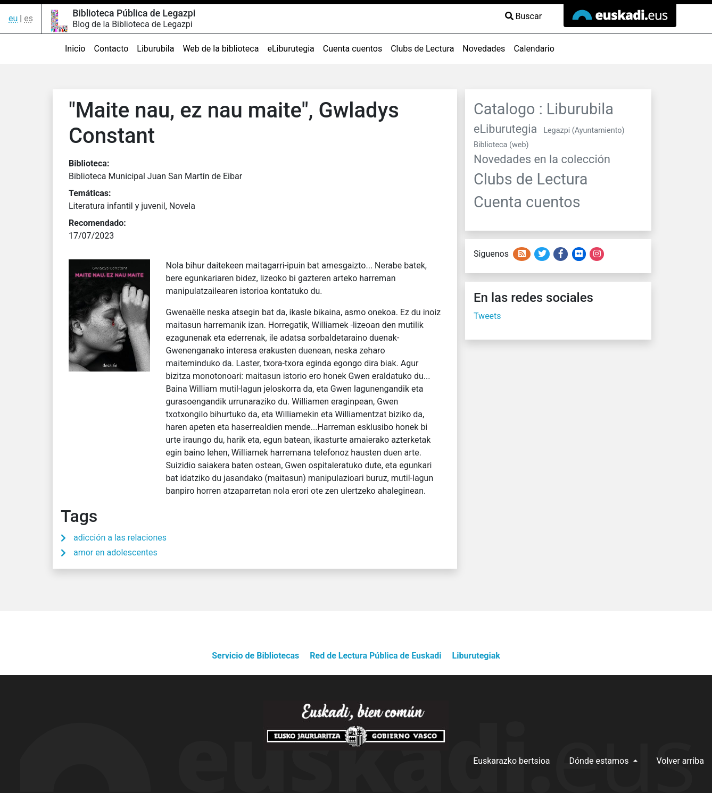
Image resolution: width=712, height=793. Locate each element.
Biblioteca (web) (501, 144)
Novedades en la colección (542, 159)
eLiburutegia (290, 49)
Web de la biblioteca (221, 49)
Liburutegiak (476, 656)
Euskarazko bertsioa (511, 761)
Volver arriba (681, 761)
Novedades (483, 49)
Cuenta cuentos (352, 49)
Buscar (523, 16)
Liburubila (155, 49)
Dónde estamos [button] (600, 761)
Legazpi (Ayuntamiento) (583, 130)
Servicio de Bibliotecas (255, 656)
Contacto (111, 49)
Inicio (75, 49)
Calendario (534, 49)
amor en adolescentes (115, 552)
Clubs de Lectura (422, 49)
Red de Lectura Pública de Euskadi (375, 656)
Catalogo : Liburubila (544, 109)
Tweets (487, 316)
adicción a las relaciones (120, 538)
